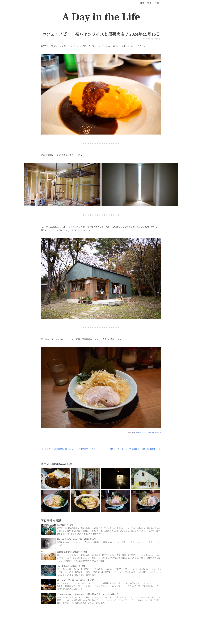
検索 (142, 3)
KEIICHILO (72, 227)
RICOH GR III (140, 433)
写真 (149, 3)
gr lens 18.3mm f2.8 (154, 433)
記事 (157, 3)
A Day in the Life (101, 17)
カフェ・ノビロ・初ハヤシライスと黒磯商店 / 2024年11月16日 (101, 34)
